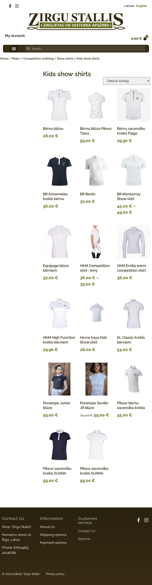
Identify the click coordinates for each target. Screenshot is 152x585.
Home (4, 58)
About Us (47, 527)
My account (15, 36)
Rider (16, 58)
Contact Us (86, 531)
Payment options (53, 543)
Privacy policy (55, 574)
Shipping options (53, 535)
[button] (14, 48)
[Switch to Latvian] (128, 6)
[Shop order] (126, 81)
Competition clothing (38, 58)
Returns (84, 539)
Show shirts (65, 58)
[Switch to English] (140, 6)
